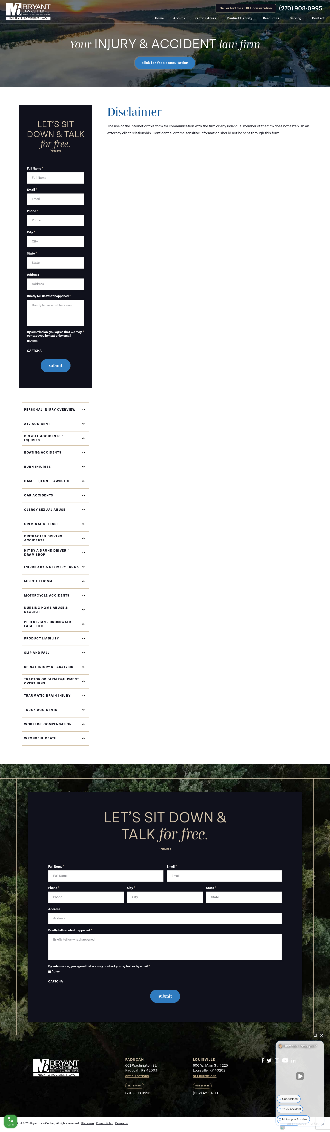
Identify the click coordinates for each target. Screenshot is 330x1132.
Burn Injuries (37, 467)
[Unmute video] (300, 1076)
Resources (271, 18)
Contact (318, 18)
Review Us (121, 1123)
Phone (32, 211)
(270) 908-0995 (300, 8)
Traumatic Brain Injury (47, 696)
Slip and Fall (37, 653)
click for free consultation (165, 63)
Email (32, 190)
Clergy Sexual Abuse (44, 510)
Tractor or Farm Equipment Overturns (51, 681)
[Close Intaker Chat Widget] (321, 1035)
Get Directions (137, 1076)
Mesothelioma (38, 581)
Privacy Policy (104, 1123)
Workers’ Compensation (48, 724)
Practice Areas (205, 18)
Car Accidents (38, 495)
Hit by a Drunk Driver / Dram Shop (46, 553)
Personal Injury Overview (50, 410)
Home (159, 18)
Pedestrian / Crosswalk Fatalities (48, 624)
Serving (295, 18)
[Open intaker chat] (282, 1128)
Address (33, 275)
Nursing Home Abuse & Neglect (46, 610)
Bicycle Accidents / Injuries (43, 438)
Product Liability (239, 18)
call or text (135, 1085)
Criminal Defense (41, 524)
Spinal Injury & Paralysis (48, 667)
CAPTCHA (34, 351)
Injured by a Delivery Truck (51, 567)
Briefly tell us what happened (49, 296)
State (32, 254)
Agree (34, 341)
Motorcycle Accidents (46, 596)
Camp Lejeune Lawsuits (46, 481)
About (178, 18)
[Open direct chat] (315, 1035)
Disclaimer (87, 1123)
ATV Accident (37, 424)
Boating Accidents (42, 453)
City (31, 232)
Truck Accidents (40, 710)
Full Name (35, 169)
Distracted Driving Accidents (43, 538)
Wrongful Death (40, 738)
